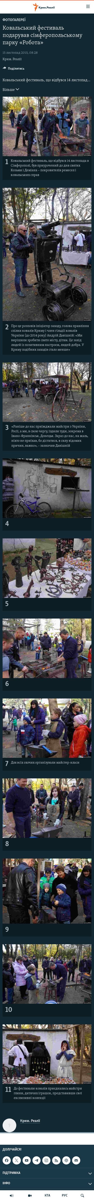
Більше (11, 89)
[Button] (13, 70)
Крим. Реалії (12, 59)
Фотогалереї (14, 20)
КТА (47, 1195)
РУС (65, 1195)
